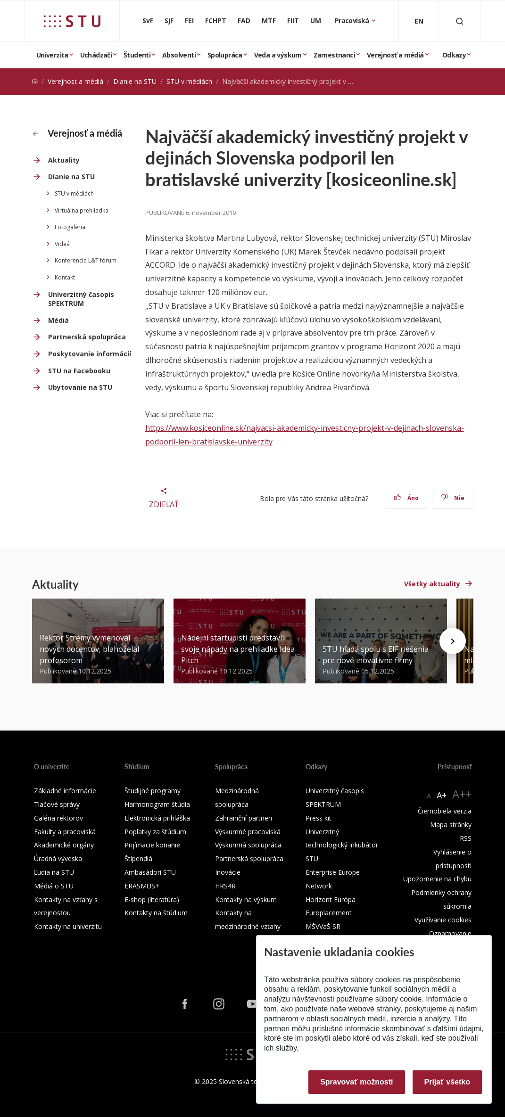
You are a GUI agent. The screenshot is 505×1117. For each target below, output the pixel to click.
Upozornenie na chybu (437, 878)
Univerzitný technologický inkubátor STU (342, 845)
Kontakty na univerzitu (68, 926)
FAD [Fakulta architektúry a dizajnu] (244, 20)
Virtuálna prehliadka (81, 210)
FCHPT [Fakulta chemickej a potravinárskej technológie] (215, 20)
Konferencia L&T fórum (85, 260)
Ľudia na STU (54, 872)
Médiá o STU (54, 885)
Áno (406, 498)
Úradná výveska (58, 858)
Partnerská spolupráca (87, 336)
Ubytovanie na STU (80, 387)
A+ (442, 795)
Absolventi (179, 54)
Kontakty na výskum (246, 899)
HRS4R (225, 885)
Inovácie (227, 872)
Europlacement (329, 912)
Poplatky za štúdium (155, 831)
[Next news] (452, 641)
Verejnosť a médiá (395, 54)
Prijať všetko (447, 1082)
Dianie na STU (135, 81)
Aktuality (64, 160)
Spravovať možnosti (356, 1082)
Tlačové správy (57, 804)
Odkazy (454, 54)
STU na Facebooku (79, 370)
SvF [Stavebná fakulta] (147, 20)
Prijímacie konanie (152, 844)
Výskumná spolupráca (248, 844)
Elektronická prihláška (157, 817)
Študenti (137, 54)
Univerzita (52, 54)
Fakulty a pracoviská (65, 831)
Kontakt (65, 277)
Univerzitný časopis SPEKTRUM (81, 299)
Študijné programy (152, 790)
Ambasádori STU (150, 872)
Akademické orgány (64, 844)
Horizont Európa (331, 899)
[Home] (35, 81)
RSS (466, 838)
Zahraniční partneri (243, 817)
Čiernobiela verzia (445, 810)
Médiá (58, 320)
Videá (62, 244)
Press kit (318, 817)
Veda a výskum (278, 54)
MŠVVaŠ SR (323, 926)
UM (315, 20)
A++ (462, 794)
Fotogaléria (70, 227)
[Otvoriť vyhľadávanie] (459, 20)
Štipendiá (138, 858)
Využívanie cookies (443, 919)
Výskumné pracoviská (248, 831)
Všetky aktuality (432, 583)
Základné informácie (65, 790)
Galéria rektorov (58, 817)
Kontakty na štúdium (156, 912)
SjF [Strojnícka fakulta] (169, 20)
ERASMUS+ (141, 885)
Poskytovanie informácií (89, 353)
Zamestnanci (334, 54)
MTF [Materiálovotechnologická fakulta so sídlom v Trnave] (269, 20)
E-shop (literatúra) (151, 899)
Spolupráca (224, 54)
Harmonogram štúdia (157, 804)
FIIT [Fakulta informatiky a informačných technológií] (293, 20)
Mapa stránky (451, 824)
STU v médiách (189, 81)
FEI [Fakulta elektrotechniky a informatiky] (189, 20)
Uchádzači (96, 54)
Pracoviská (353, 20)
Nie (452, 498)
